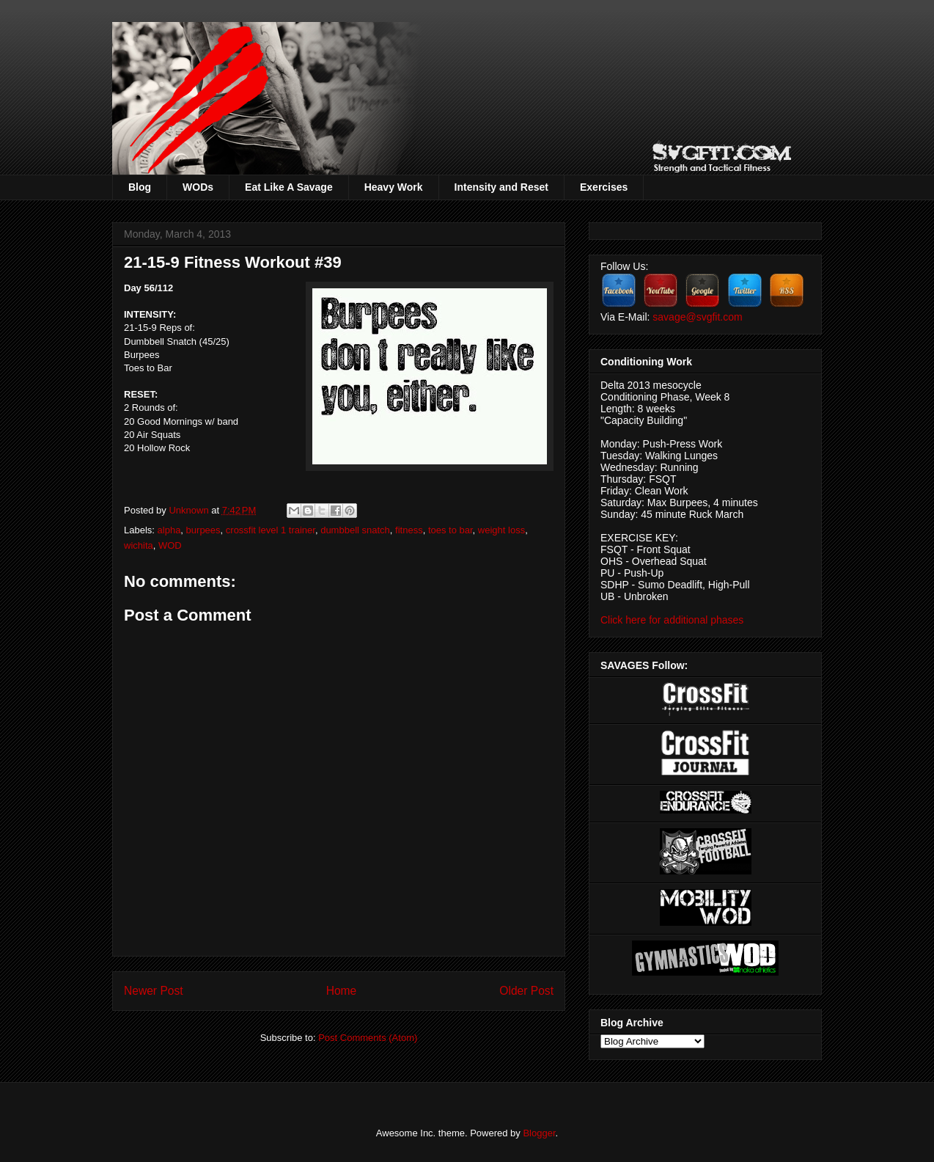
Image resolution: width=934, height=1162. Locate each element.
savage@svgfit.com (697, 317)
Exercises (604, 187)
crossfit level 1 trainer (270, 530)
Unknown (190, 510)
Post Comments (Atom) (367, 1037)
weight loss (501, 530)
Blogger (539, 1133)
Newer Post (153, 990)
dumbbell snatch (355, 530)
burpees (203, 530)
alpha (169, 530)
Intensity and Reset (501, 187)
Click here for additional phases (671, 620)
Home (341, 990)
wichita (138, 545)
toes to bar (450, 530)
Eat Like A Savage (289, 187)
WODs (198, 187)
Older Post (526, 990)
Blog (139, 187)
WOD (170, 545)
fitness (409, 530)
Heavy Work (393, 187)
